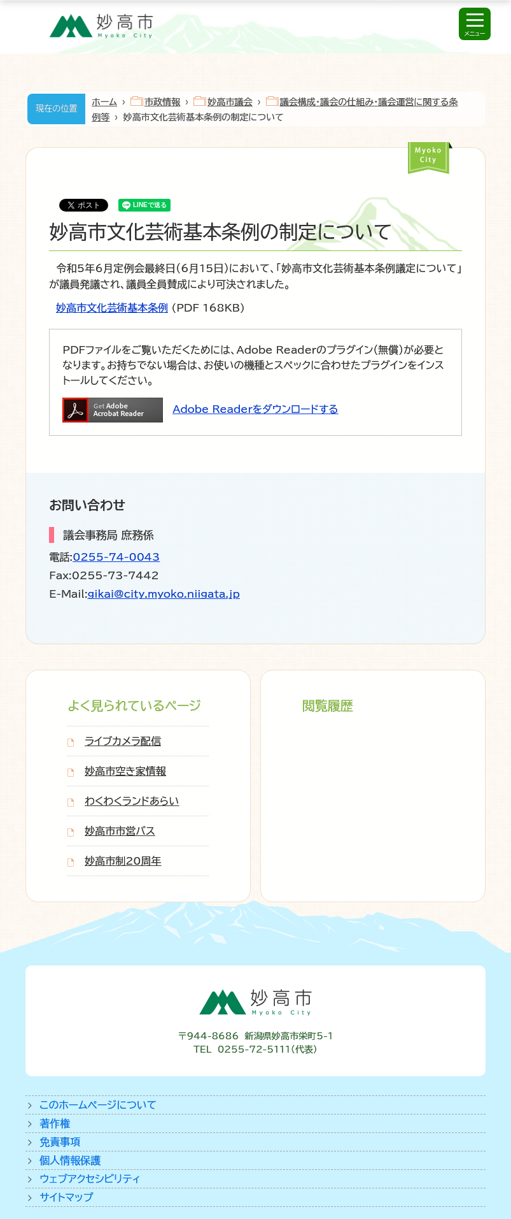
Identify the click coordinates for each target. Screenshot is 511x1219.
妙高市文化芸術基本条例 (112, 308)
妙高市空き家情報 (125, 771)
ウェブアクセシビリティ (90, 1179)
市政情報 (162, 101)
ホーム (104, 101)
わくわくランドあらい (132, 801)
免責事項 (59, 1142)
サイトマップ (66, 1197)
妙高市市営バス (120, 831)
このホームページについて (98, 1105)
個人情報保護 (70, 1160)
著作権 (54, 1123)
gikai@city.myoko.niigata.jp (164, 594)
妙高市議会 (229, 101)
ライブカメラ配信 (123, 741)
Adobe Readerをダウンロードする (255, 409)
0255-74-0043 (116, 557)
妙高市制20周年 (123, 861)
